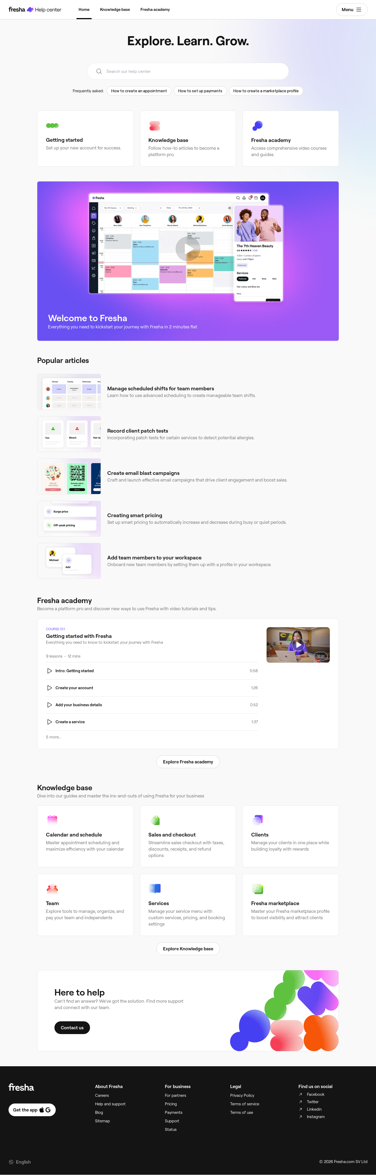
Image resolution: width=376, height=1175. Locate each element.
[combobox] (188, 71)
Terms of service (244, 1104)
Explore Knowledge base (188, 949)
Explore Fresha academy (188, 761)
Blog (99, 1113)
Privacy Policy (242, 1096)
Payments (173, 1113)
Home (84, 9)
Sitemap (102, 1121)
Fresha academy (155, 9)
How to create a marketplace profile (266, 91)
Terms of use (241, 1113)
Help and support (110, 1104)
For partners (175, 1096)
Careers (102, 1096)
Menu (352, 9)
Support (172, 1121)
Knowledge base (115, 9)
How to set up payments (200, 91)
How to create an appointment (139, 91)
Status (171, 1130)
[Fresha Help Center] (35, 9)
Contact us (72, 1028)
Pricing (171, 1104)
